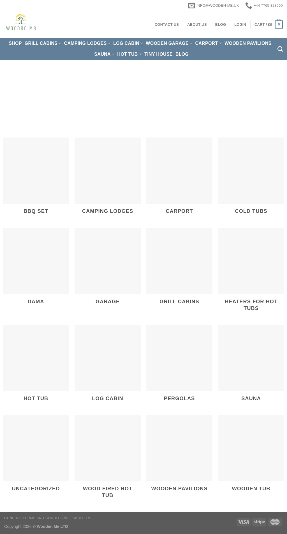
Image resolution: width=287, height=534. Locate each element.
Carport (208, 43)
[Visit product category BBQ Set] (36, 179)
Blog (182, 54)
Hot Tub (129, 54)
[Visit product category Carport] (179, 179)
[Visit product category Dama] (36, 270)
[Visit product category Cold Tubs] (251, 179)
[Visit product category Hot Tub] (36, 367)
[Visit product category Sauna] (251, 367)
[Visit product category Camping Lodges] (108, 179)
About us (82, 518)
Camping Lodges (87, 43)
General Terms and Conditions (36, 518)
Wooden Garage (169, 43)
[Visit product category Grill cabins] (179, 270)
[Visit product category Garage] (108, 270)
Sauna (104, 54)
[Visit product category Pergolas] (179, 367)
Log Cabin (128, 43)
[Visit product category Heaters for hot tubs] (251, 274)
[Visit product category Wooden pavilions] (179, 457)
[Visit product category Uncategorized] (36, 457)
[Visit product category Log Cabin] (108, 367)
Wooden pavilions (247, 43)
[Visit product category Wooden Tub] (251, 457)
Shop (15, 43)
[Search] (280, 49)
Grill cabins (43, 43)
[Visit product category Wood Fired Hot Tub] (108, 461)
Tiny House (158, 54)
